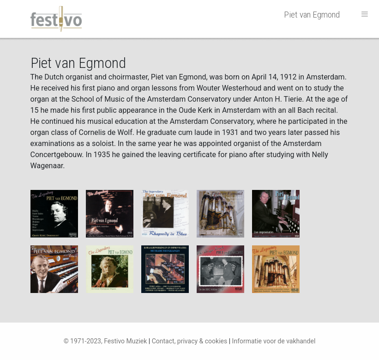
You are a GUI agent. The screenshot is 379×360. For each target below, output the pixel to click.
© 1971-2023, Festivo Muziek (105, 341)
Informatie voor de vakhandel (274, 341)
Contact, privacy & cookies (190, 341)
